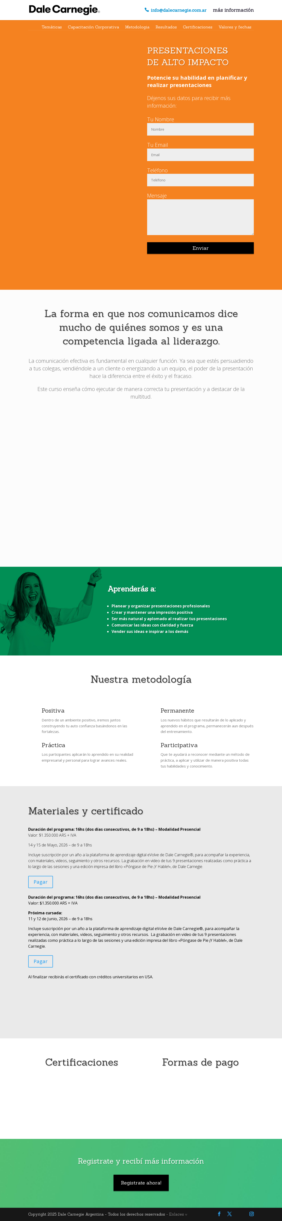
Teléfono (157, 170)
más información (233, 10)
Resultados (166, 27)
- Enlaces (176, 1214)
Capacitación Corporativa (93, 27)
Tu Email (157, 144)
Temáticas (52, 27)
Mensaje (157, 195)
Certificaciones (197, 27)
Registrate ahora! (141, 1183)
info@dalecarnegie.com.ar (178, 10)
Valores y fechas (234, 27)
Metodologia (137, 27)
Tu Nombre (160, 119)
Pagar (41, 882)
